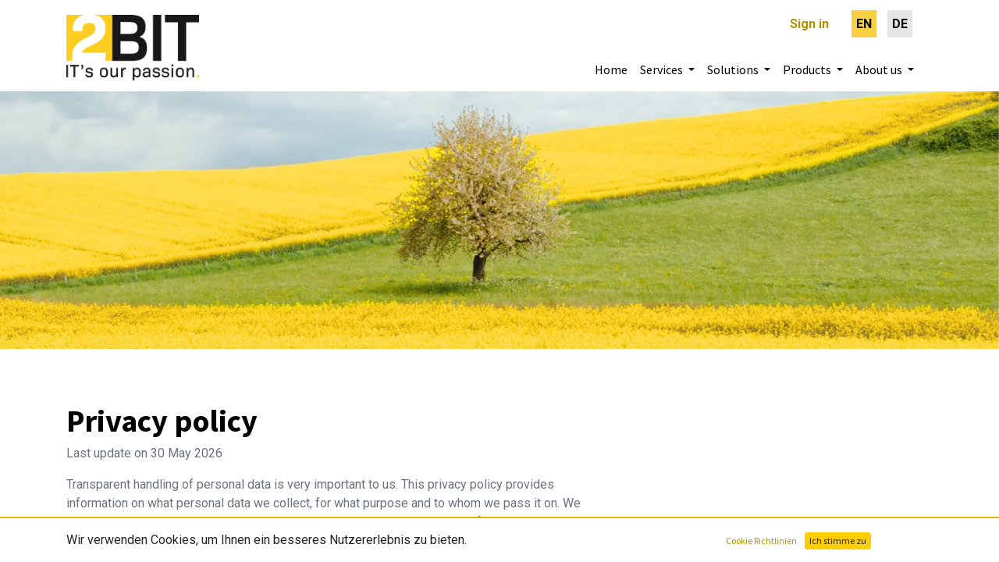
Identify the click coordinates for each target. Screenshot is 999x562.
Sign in (809, 23)
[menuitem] (863, 23)
